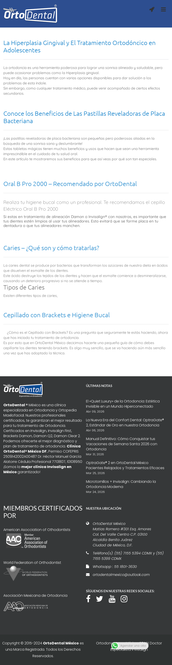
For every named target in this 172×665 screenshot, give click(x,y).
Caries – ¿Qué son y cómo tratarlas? (51, 277)
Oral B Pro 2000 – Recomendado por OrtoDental (70, 211)
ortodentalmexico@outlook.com (121, 574)
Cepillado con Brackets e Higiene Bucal (56, 340)
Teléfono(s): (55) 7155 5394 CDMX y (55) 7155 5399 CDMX (128, 556)
